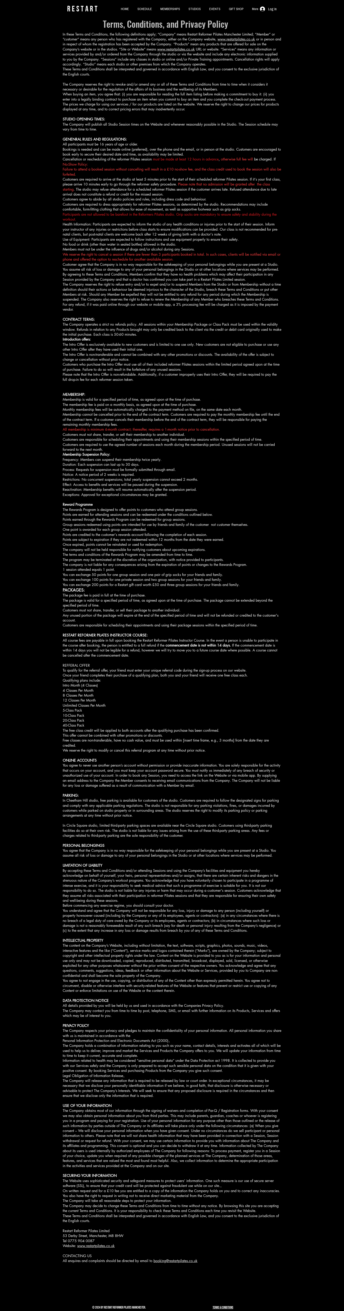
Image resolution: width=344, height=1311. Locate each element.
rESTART (83, 8)
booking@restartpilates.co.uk (175, 1260)
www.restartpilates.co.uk (236, 39)
